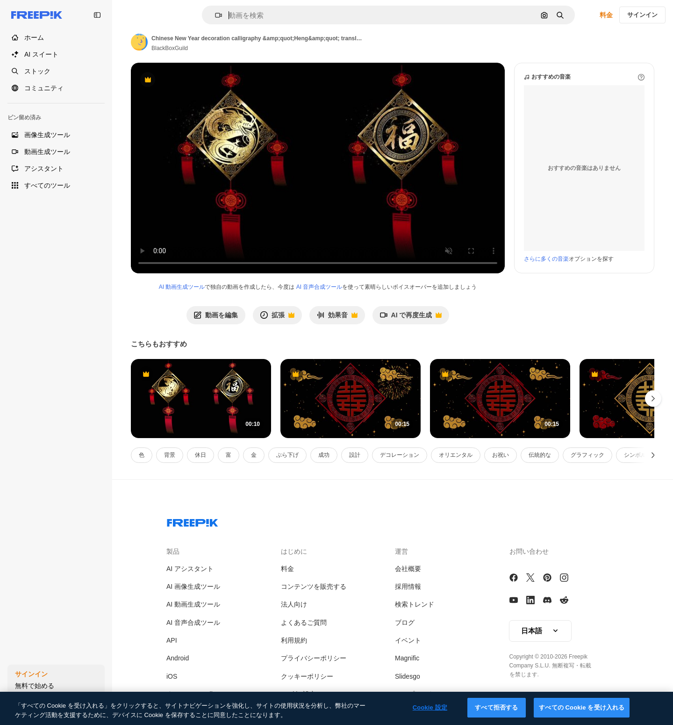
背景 (169, 455)
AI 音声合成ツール (319, 287)
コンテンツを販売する (313, 586)
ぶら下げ (287, 455)
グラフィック (587, 455)
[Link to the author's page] (139, 42)
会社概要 (408, 568)
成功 (323, 455)
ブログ (405, 622)
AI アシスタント (190, 568)
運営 (401, 551)
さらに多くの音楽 (546, 259)
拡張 (277, 317)
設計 (354, 455)
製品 (172, 551)
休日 (200, 455)
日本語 (540, 631)
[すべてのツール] (56, 185)
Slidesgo (407, 676)
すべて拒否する (496, 707)
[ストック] (56, 71)
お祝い (500, 455)
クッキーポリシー (307, 676)
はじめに (294, 551)
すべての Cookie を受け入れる (581, 707)
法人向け (294, 604)
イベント (408, 640)
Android (177, 658)
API (171, 640)
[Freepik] (36, 15)
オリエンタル (456, 455)
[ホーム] (56, 37)
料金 (606, 15)
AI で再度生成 (410, 317)
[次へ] (653, 455)
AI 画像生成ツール (193, 586)
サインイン (642, 14)
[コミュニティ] (56, 88)
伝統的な (540, 455)
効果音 (337, 317)
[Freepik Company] (192, 521)
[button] (215, 15)
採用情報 (408, 586)
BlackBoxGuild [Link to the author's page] (169, 48)
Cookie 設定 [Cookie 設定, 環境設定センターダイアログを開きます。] (430, 707)
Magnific (407, 658)
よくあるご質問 (304, 622)
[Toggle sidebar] (97, 14)
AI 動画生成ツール (182, 287)
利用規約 (294, 640)
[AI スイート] (56, 54)
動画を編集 (216, 315)
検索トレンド (414, 604)
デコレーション (399, 455)
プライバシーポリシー (313, 658)
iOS (171, 676)
